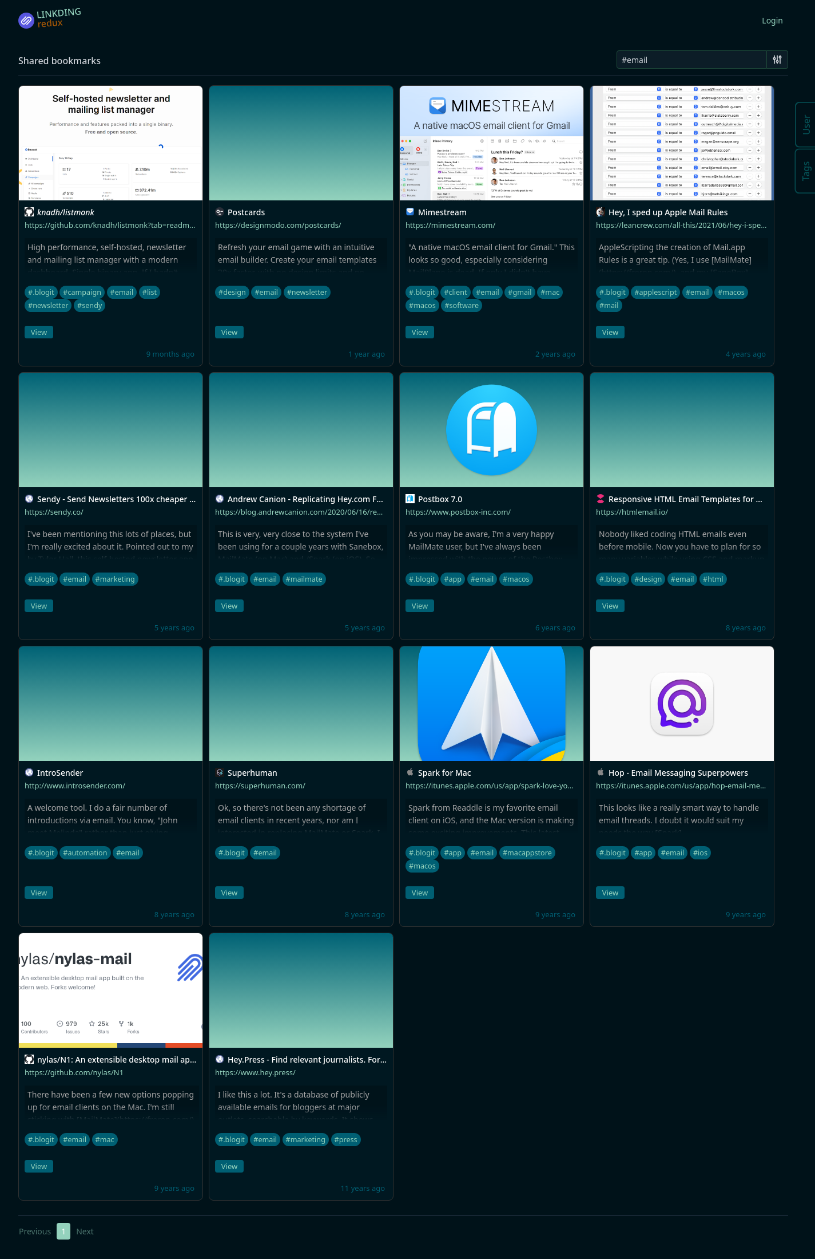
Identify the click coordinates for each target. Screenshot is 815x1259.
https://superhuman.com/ (260, 785)
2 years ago (555, 354)
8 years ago (746, 627)
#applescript (655, 292)
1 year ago (366, 354)
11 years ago (362, 1188)
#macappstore (527, 853)
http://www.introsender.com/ (75, 785)
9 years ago (555, 914)
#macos (422, 305)
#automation (85, 853)
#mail (608, 305)
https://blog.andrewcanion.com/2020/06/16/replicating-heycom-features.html (350, 512)
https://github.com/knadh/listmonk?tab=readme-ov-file (121, 225)
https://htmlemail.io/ (632, 512)
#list (149, 292)
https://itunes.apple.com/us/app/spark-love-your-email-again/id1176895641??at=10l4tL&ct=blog (573, 785)
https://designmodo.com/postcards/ (278, 225)
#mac (549, 292)
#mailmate (304, 579)
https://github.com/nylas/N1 (74, 1072)
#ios (700, 853)
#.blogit (41, 292)
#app (453, 579)
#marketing (115, 579)
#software (461, 305)
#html (713, 579)
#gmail (519, 292)
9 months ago (170, 354)
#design (232, 292)
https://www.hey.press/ (255, 1072)
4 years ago (746, 354)
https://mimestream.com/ (450, 225)
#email (122, 292)
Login (772, 20)
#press (346, 1139)
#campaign (82, 292)
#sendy (89, 305)
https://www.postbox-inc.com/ (458, 512)
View (39, 332)
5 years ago (174, 627)
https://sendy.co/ (54, 512)
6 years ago (555, 627)
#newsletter (48, 305)
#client (455, 292)
